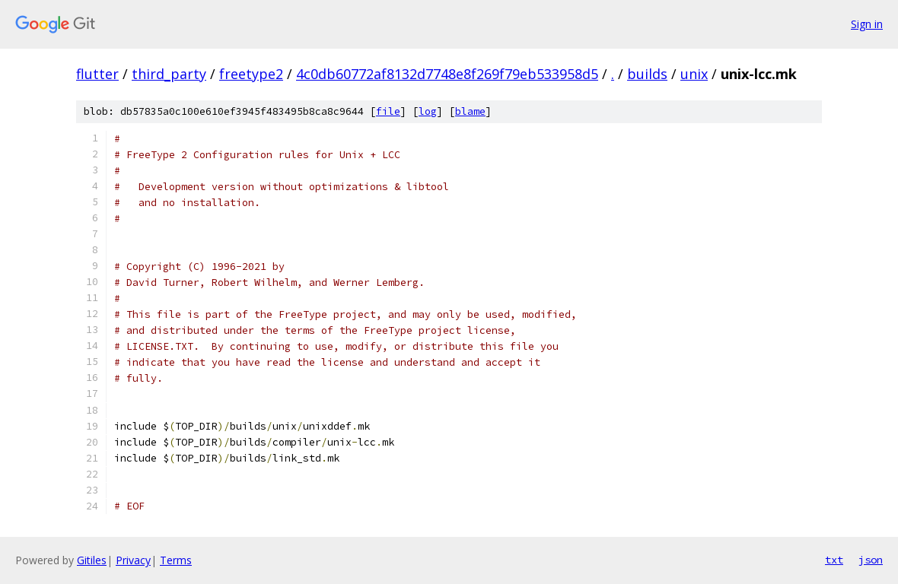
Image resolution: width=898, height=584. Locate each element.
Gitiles (92, 560)
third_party (169, 74)
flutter (97, 74)
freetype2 (251, 74)
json (870, 560)
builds (647, 74)
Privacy (133, 560)
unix (694, 74)
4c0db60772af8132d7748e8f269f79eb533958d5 (447, 74)
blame (470, 111)
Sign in (867, 24)
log (428, 111)
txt (834, 560)
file (388, 111)
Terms (176, 560)
